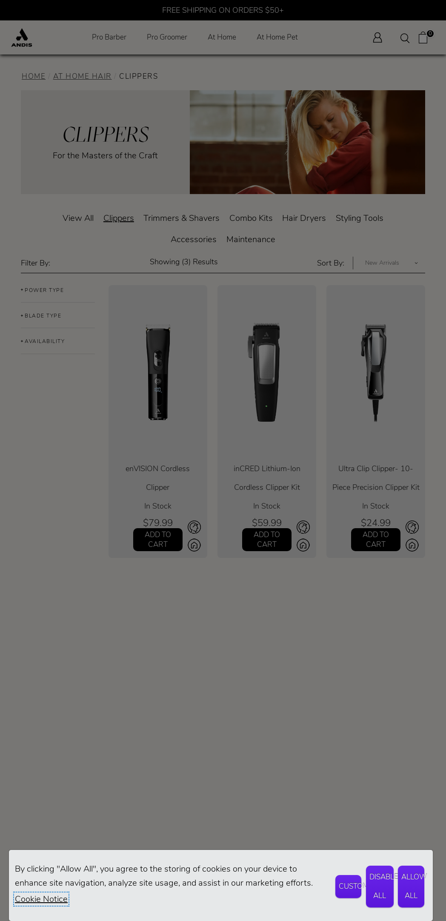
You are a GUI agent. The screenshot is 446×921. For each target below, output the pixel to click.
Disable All (381, 886)
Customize (350, 886)
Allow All (412, 886)
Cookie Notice (41, 899)
